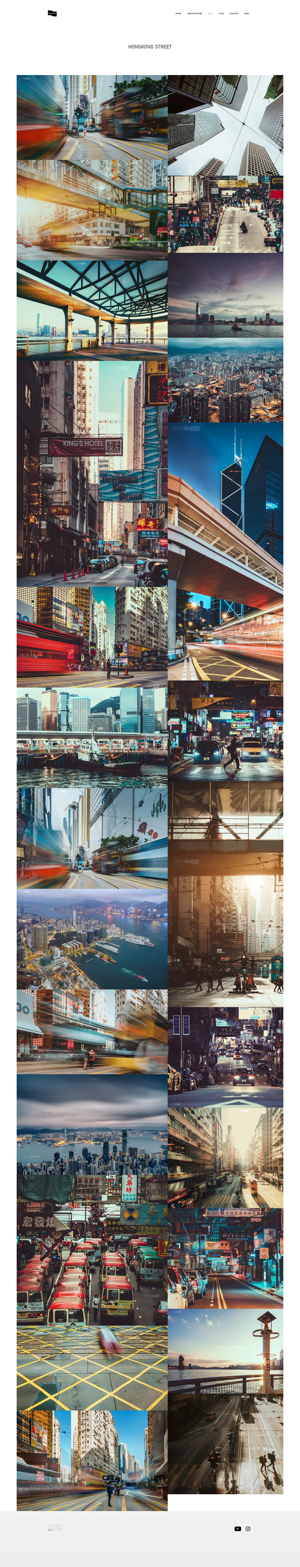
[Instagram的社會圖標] (248, 1529)
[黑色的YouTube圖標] (238, 1529)
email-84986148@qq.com (54, 1526)
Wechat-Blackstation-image (55, 1528)
